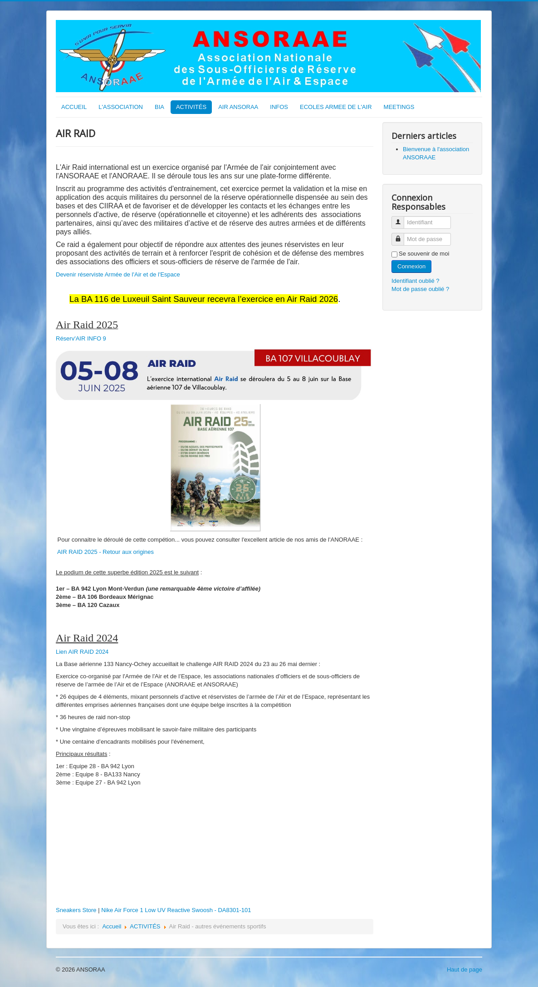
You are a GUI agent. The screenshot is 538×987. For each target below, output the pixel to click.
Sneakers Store (76, 910)
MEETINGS (399, 107)
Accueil (111, 926)
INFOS (279, 107)
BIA (159, 107)
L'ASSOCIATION (120, 107)
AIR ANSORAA (238, 107)
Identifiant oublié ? (415, 280)
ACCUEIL (74, 107)
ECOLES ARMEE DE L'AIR (336, 107)
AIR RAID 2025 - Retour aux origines (105, 551)
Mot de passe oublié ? (420, 289)
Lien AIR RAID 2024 (82, 651)
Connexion (411, 266)
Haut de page (464, 969)
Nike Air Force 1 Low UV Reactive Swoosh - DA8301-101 (176, 910)
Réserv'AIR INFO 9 (81, 338)
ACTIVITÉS (191, 107)
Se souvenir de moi (424, 253)
